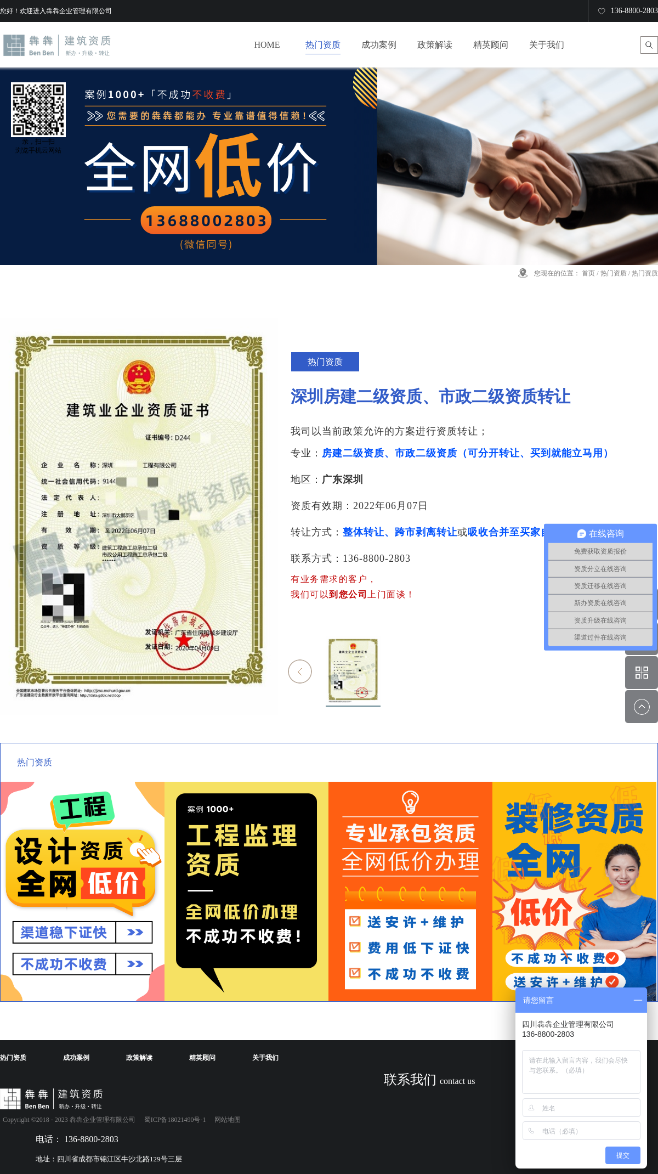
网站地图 (226, 1120)
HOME (267, 44)
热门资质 (613, 273)
